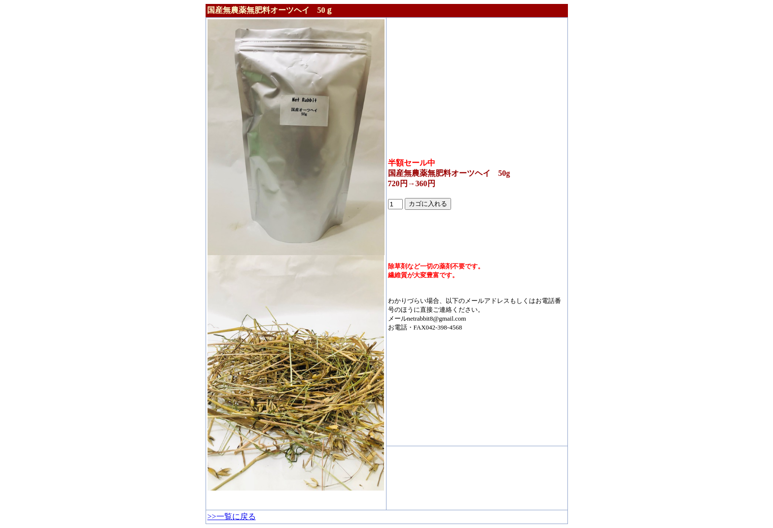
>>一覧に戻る (232, 516)
